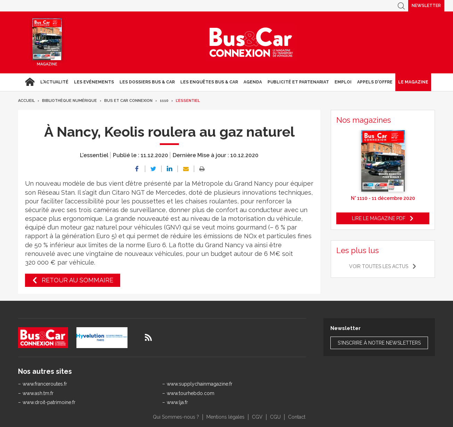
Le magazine (413, 82)
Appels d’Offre (375, 82)
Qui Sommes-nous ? (176, 417)
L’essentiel (188, 100)
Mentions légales (225, 417)
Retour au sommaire (77, 280)
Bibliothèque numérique (69, 100)
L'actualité (54, 82)
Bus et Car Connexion (128, 100)
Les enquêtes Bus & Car (209, 82)
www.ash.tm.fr (38, 393)
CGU (275, 417)
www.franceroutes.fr (45, 384)
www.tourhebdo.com (190, 393)
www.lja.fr (177, 402)
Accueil (30, 82)
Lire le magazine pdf (378, 218)
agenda (253, 82)
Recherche (401, 5)
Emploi (343, 82)
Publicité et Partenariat (298, 82)
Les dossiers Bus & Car (147, 82)
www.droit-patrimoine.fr (49, 402)
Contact (296, 417)
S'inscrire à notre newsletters (379, 343)
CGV (257, 417)
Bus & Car (251, 42)
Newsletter (426, 5)
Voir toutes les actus (378, 266)
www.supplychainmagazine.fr (199, 384)
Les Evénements (94, 82)
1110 (164, 100)
